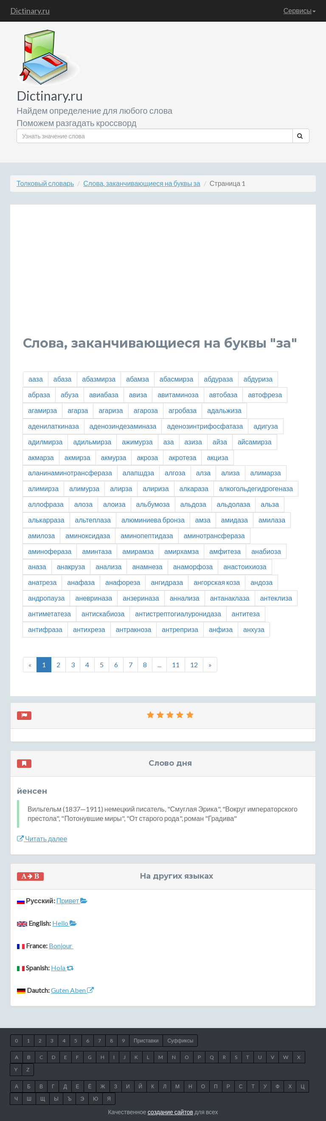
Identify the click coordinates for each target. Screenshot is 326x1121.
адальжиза (224, 410)
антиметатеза (49, 614)
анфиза (221, 629)
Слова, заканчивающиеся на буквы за (141, 183)
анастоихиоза (245, 566)
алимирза (43, 488)
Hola (62, 968)
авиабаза (103, 395)
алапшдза (138, 473)
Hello (64, 923)
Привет (71, 900)
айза (220, 442)
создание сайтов (170, 1111)
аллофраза (46, 504)
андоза (261, 582)
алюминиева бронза (153, 520)
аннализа (185, 598)
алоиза (114, 504)
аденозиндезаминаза (123, 426)
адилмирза (45, 442)
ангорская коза (217, 582)
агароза (146, 410)
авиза (138, 395)
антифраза (45, 629)
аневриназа (93, 598)
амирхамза (181, 551)
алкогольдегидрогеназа (256, 488)
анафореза (122, 582)
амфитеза (225, 551)
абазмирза (99, 379)
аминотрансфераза (214, 535)
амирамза (138, 551)
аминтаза (97, 551)
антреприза (180, 629)
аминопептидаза (147, 535)
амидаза (234, 520)
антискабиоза (103, 614)
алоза (83, 504)
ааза (35, 379)
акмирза (77, 457)
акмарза (41, 457)
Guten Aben (72, 990)
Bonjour (61, 945)
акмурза (113, 457)
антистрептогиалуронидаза (178, 614)
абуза (70, 395)
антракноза (134, 629)
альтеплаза (93, 520)
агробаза (183, 410)
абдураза (218, 379)
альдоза (193, 504)
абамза (137, 379)
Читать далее (42, 838)
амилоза (41, 535)
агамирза (42, 410)
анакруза (71, 566)
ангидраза (167, 582)
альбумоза (153, 504)
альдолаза (233, 504)
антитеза (246, 614)
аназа (37, 566)
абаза (62, 379)
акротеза (182, 457)
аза (168, 442)
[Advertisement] (163, 276)
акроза (147, 457)
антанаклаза (230, 598)
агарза (77, 410)
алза (203, 473)
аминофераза (49, 551)
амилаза (272, 520)
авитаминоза (177, 395)
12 (194, 664)
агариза (110, 410)
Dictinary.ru (30, 10)
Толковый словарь (45, 183)
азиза (193, 442)
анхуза (253, 629)
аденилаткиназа (53, 426)
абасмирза (176, 379)
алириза (156, 488)
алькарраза (46, 520)
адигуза (265, 426)
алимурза (84, 488)
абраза (39, 395)
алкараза (194, 488)
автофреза (265, 395)
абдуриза (258, 379)
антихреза (89, 629)
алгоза (175, 473)
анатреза (42, 582)
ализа (230, 473)
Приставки (146, 1040)
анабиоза (266, 551)
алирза (121, 488)
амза (203, 520)
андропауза (46, 598)
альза (270, 504)
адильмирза (92, 442)
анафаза (81, 582)
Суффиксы (180, 1040)
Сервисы (300, 10)
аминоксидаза (87, 535)
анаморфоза (193, 566)
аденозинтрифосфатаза (205, 426)
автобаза (223, 395)
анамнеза (147, 566)
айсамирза (255, 442)
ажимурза (137, 442)
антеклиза (276, 598)
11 (176, 664)
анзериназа (141, 598)
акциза (217, 457)
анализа (108, 566)
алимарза (265, 473)
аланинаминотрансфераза (70, 473)
